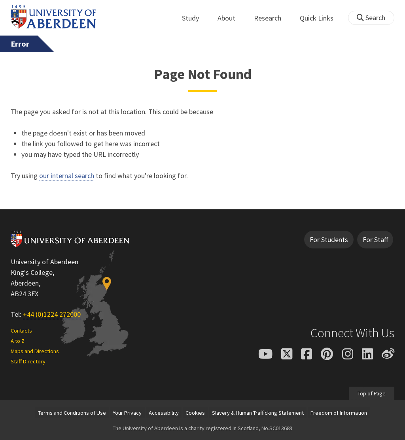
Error (20, 44)
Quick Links (321, 18)
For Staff (375, 239)
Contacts (21, 330)
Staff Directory (28, 361)
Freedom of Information (338, 412)
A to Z (18, 340)
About (231, 18)
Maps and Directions (35, 351)
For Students (329, 239)
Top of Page (372, 393)
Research (272, 18)
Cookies (195, 412)
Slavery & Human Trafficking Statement (258, 412)
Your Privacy (127, 412)
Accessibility (164, 412)
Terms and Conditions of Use (72, 412)
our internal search (66, 175)
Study (195, 18)
